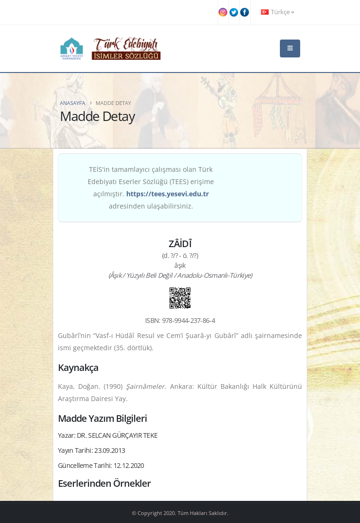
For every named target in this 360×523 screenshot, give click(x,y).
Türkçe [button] (277, 12)
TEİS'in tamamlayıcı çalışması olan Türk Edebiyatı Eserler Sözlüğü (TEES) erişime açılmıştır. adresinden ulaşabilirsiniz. (151, 187)
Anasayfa (72, 102)
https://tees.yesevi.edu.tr (167, 193)
